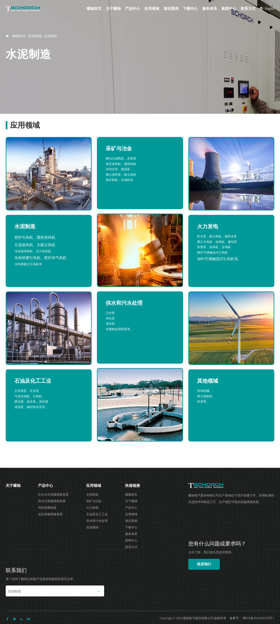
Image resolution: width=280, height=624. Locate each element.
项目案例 (171, 9)
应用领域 (151, 9)
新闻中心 (228, 9)
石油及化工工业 (97, 514)
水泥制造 (92, 494)
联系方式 (248, 9)
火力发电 (92, 507)
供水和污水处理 (97, 520)
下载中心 (190, 9)
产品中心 (132, 9)
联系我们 (204, 564)
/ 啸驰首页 (18, 36)
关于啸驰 (113, 9)
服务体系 (209, 9)
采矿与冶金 (94, 501)
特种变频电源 (47, 507)
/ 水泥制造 (49, 36)
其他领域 (92, 527)
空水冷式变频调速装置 (53, 494)
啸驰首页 (94, 9)
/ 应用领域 (33, 36)
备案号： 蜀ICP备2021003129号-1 (251, 618)
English (267, 8)
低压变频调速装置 (50, 514)
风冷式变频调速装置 (52, 501)
